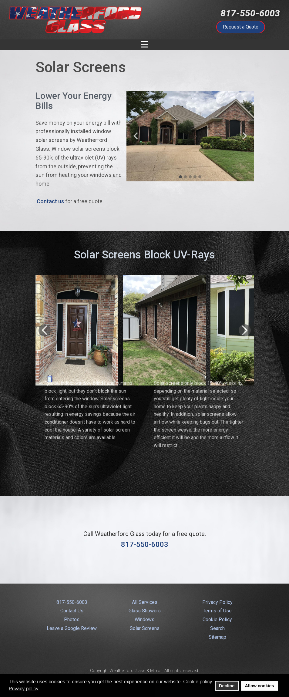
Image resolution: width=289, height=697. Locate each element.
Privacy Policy (217, 602)
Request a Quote (240, 27)
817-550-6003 (250, 13)
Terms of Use (217, 611)
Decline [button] (226, 685)
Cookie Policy (217, 619)
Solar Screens (145, 628)
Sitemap (217, 637)
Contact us (50, 201)
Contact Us (71, 611)
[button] (135, 136)
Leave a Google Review (72, 628)
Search (217, 628)
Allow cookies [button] (259, 685)
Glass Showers (145, 611)
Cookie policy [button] (197, 681)
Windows (144, 619)
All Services (144, 602)
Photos (71, 619)
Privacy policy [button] (24, 688)
